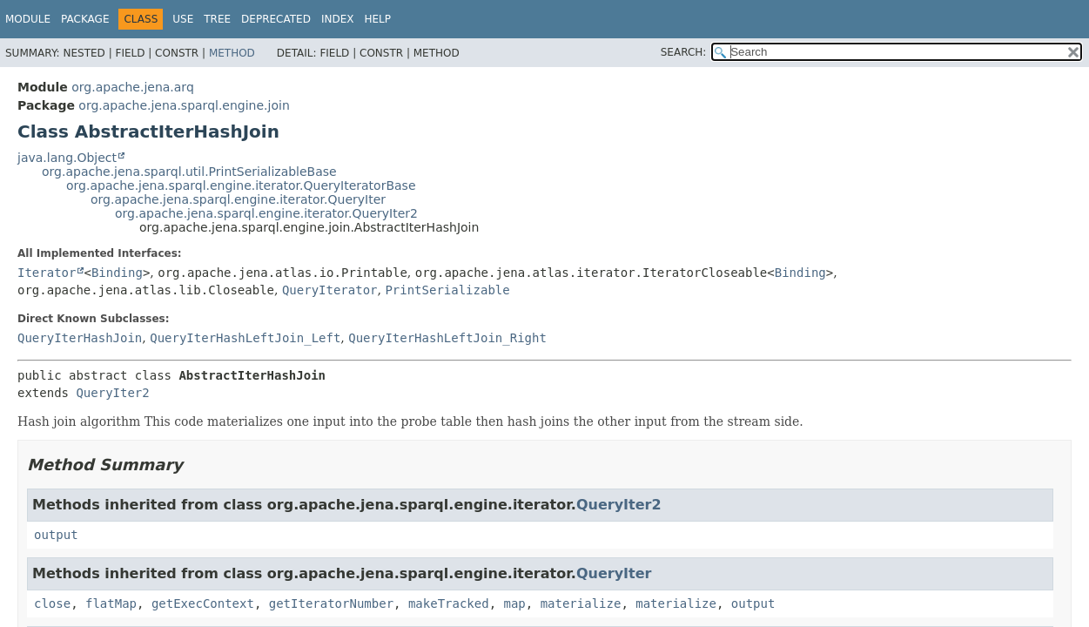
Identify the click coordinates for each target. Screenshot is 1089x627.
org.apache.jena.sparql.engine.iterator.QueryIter (238, 199)
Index (337, 19)
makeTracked (448, 603)
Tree (217, 19)
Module (27, 19)
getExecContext (202, 603)
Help (377, 19)
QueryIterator (330, 290)
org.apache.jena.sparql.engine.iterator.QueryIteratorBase (241, 185)
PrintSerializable (447, 290)
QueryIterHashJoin (79, 338)
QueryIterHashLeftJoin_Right (447, 338)
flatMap (111, 603)
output (56, 535)
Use (182, 19)
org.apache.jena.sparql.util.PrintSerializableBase (189, 172)
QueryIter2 (112, 393)
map (515, 603)
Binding (117, 273)
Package (85, 19)
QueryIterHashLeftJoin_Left (245, 338)
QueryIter (614, 573)
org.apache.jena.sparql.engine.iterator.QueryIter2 (266, 213)
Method (232, 53)
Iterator (46, 273)
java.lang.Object (67, 158)
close (52, 603)
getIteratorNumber (331, 603)
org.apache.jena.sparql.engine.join (183, 105)
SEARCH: (684, 52)
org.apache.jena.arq (132, 87)
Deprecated (276, 19)
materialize (581, 603)
